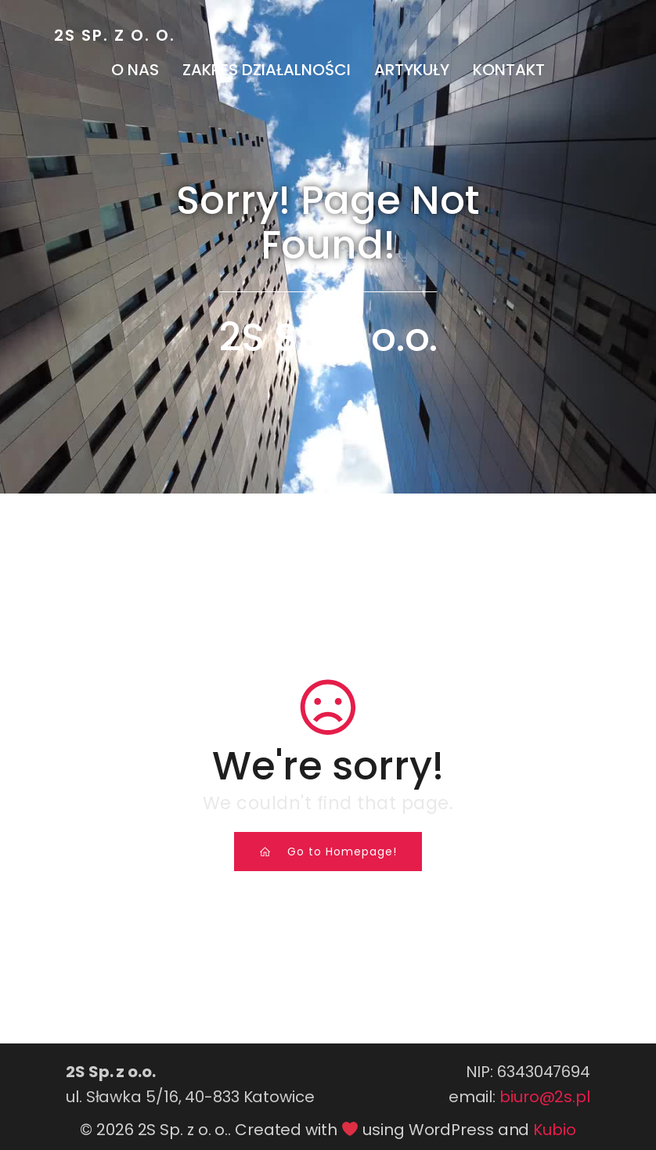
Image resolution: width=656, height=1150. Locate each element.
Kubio (554, 1130)
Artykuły (411, 70)
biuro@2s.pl (544, 1097)
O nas (135, 70)
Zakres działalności (266, 70)
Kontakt (509, 70)
